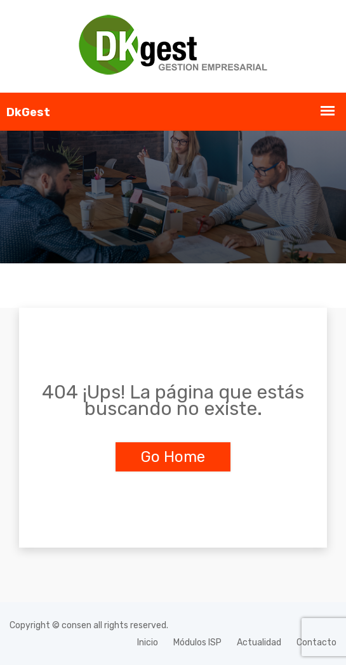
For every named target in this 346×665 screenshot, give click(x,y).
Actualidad (259, 642)
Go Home (173, 457)
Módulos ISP (197, 642)
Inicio (147, 642)
